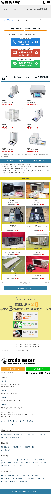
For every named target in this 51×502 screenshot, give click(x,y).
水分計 (14, 466)
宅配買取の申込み (19, 434)
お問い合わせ (12, 421)
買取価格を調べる (13, 369)
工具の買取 (4, 481)
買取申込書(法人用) (16, 437)
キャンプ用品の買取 (23, 475)
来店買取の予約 (32, 434)
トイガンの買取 (17, 478)
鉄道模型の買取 (5, 478)
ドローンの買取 (29, 478)
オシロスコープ (5, 460)
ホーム (3, 20)
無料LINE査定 (38, 369)
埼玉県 (4, 381)
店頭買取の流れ (29, 447)
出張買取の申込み (6, 434)
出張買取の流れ (5, 447)
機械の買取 (13, 481)
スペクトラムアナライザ (20, 460)
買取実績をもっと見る (25, 288)
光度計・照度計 (19, 463)
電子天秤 (44, 463)
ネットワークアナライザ (37, 460)
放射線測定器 (5, 466)
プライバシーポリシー (8, 424)
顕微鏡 (3, 463)
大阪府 (4, 390)
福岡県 (4, 397)
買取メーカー (11, 20)
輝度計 (28, 463)
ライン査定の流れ (6, 450)
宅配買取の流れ (17, 447)
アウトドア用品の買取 (7, 475)
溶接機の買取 (24, 481)
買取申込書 (4, 437)
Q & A (22, 421)
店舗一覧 (42, 434)
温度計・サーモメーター (25, 466)
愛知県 (4, 404)
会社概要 (30, 421)
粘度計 (38, 466)
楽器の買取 (35, 475)
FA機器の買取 (41, 478)
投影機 (10, 463)
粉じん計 (35, 463)
